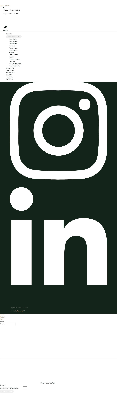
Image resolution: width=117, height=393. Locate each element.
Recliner (12, 61)
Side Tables (9, 77)
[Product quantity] (25, 388)
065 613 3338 (16, 10)
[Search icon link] (5, 30)
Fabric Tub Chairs (14, 59)
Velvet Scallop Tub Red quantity (9, 388)
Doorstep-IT (21, 311)
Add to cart (7, 391)
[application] (11, 34)
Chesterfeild (13, 48)
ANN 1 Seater (13, 39)
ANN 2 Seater (13, 41)
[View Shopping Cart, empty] (4, 27)
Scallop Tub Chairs (15, 63)
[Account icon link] (3, 8)
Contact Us (9, 79)
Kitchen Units (10, 68)
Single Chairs (10, 70)
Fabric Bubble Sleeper (13, 51)
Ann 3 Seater (13, 44)
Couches (9, 34)
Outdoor (9, 75)
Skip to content (4, 6)
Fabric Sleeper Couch (13, 56)
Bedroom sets (10, 72)
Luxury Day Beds (14, 66)
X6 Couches (13, 46)
